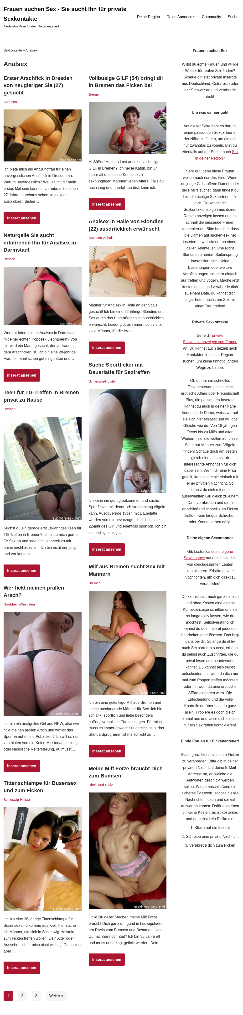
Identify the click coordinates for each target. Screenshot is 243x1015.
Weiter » (56, 996)
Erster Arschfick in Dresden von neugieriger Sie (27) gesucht (38, 85)
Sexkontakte (13, 50)
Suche (233, 17)
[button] (194, 17)
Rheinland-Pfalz (101, 785)
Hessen (9, 259)
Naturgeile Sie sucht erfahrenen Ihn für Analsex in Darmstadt (40, 242)
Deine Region (148, 17)
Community (211, 17)
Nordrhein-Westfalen (19, 604)
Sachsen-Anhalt (101, 238)
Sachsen (10, 102)
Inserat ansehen (20, 220)
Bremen (95, 94)
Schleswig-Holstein (103, 381)
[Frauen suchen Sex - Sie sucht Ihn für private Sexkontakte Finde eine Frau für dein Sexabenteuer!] (66, 16)
